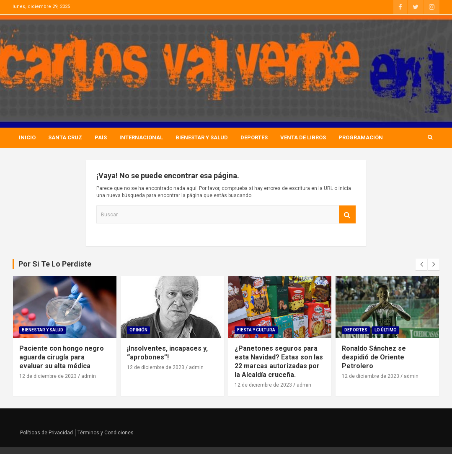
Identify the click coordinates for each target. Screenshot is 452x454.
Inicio (27, 137)
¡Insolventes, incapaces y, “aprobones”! (167, 352)
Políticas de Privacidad (46, 433)
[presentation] (421, 264)
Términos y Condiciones (105, 433)
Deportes (254, 137)
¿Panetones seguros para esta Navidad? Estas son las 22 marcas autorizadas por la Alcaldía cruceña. (279, 361)
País (101, 137)
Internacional (141, 137)
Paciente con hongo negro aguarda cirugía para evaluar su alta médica (61, 357)
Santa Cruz (65, 137)
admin (88, 376)
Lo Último (386, 330)
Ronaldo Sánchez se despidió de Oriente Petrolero (374, 357)
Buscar (347, 214)
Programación (360, 137)
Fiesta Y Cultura (256, 330)
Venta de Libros (303, 137)
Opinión (138, 330)
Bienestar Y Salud (202, 137)
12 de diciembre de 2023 (48, 376)
